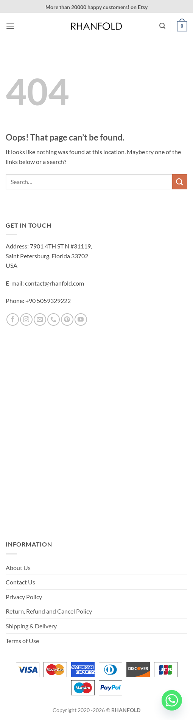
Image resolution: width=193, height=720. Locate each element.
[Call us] (53, 319)
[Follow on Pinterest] (67, 319)
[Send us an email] (40, 319)
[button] (10, 26)
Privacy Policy (24, 596)
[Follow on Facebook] (12, 319)
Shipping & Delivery (31, 625)
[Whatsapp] (172, 700)
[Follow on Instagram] (26, 319)
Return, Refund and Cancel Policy (49, 611)
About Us (18, 567)
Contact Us (20, 582)
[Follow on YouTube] (81, 319)
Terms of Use (22, 640)
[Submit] (179, 181)
